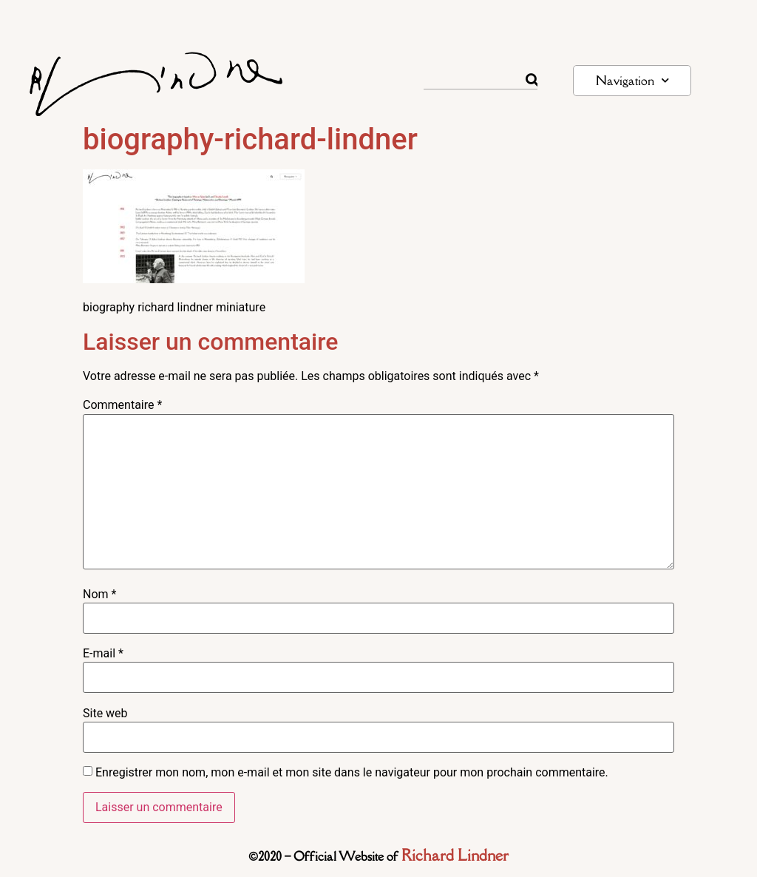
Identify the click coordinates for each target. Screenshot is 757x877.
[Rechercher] (531, 80)
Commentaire (122, 405)
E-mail (103, 654)
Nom (99, 594)
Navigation (632, 80)
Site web (105, 713)
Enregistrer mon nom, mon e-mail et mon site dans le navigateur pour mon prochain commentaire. (351, 773)
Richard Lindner (455, 855)
